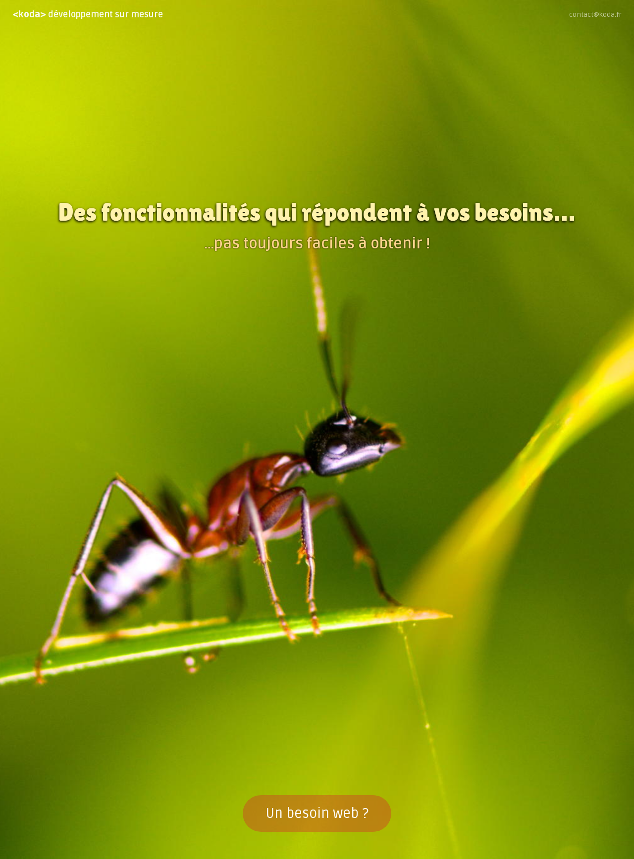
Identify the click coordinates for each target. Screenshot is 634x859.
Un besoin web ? (317, 813)
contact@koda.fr (595, 14)
